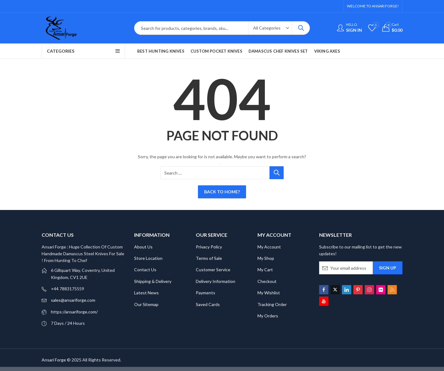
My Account (269, 246)
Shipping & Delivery (152, 281)
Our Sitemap (146, 304)
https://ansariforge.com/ (74, 311)
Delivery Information (215, 281)
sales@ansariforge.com (73, 300)
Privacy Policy (209, 246)
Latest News (146, 292)
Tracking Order (272, 304)
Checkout (267, 281)
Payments (205, 292)
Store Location (148, 258)
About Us (143, 246)
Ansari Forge (54, 359)
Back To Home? (222, 191)
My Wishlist (268, 292)
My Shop (265, 258)
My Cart (265, 269)
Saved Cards (208, 304)
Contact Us (145, 269)
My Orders (267, 315)
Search (301, 28)
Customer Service (213, 269)
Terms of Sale (209, 258)
